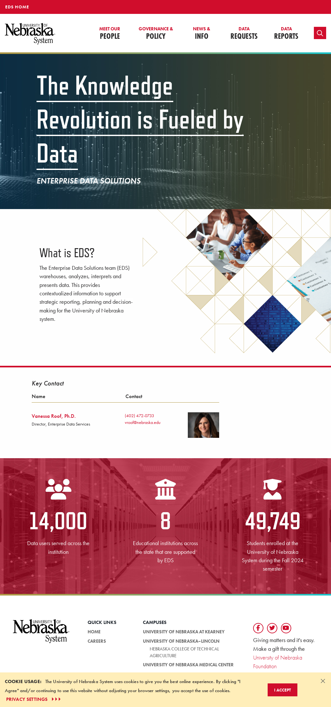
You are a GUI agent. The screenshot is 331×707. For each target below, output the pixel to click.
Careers (97, 641)
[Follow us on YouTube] (286, 628)
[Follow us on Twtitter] (272, 628)
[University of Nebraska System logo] (41, 634)
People (109, 33)
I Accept (282, 690)
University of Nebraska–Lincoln (181, 641)
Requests (244, 33)
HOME (94, 632)
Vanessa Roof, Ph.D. (54, 415)
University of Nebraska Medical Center (188, 665)
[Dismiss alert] (323, 681)
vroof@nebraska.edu (143, 422)
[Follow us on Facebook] (258, 628)
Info (201, 33)
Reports (286, 33)
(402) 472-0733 (139, 415)
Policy (156, 33)
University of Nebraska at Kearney (184, 632)
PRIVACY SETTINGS (34, 699)
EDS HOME (17, 7)
